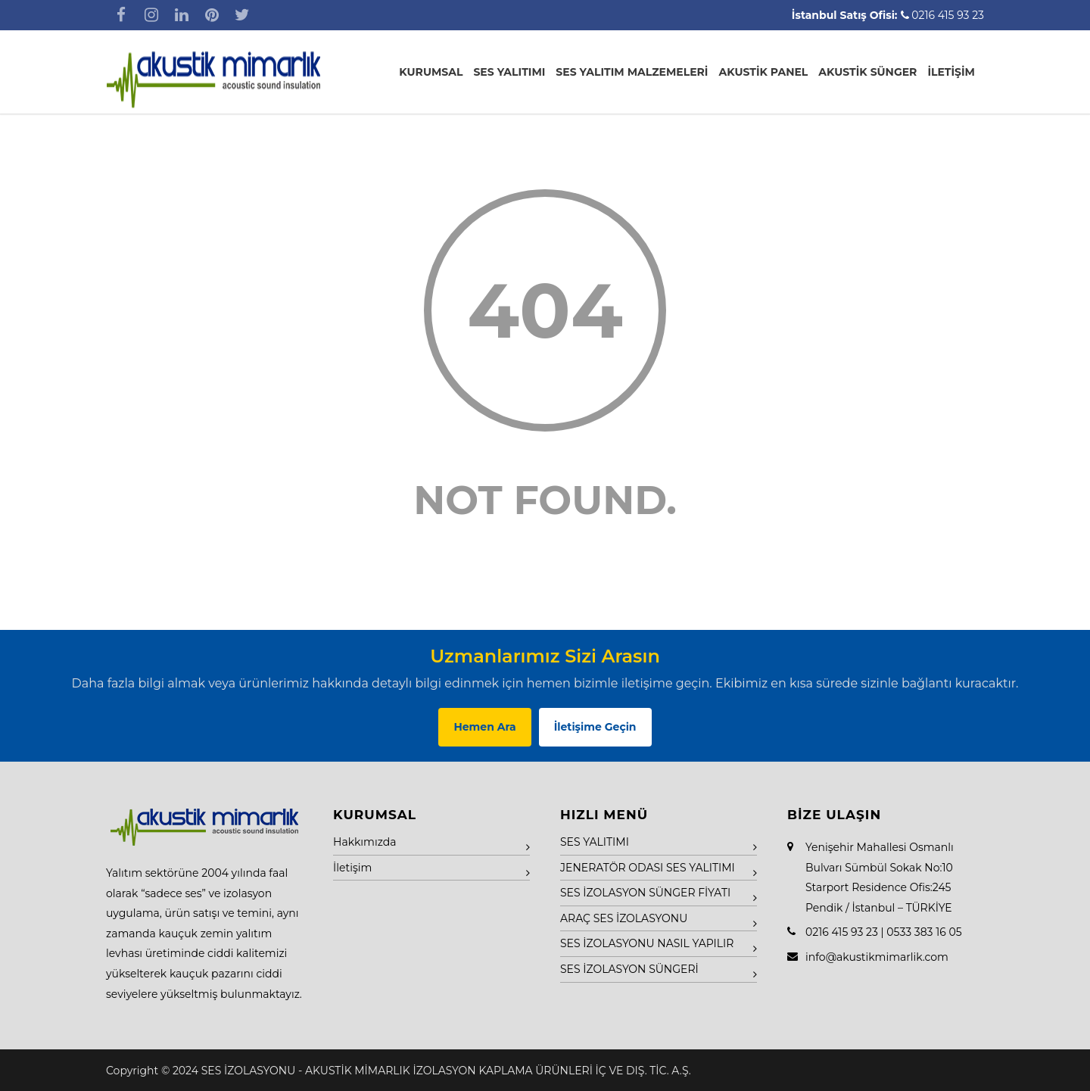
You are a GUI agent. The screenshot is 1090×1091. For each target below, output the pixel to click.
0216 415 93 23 (947, 15)
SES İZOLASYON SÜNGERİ (629, 969)
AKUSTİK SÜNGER (867, 72)
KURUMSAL (430, 72)
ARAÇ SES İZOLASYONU (623, 918)
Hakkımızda (364, 842)
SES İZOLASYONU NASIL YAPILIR (646, 943)
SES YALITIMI (509, 72)
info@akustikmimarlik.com (876, 957)
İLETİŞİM (951, 72)
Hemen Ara (484, 727)
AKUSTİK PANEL (763, 72)
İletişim (352, 867)
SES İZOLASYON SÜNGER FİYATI (645, 892)
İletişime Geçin (595, 727)
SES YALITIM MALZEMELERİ (632, 72)
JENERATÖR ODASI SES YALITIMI (647, 867)
